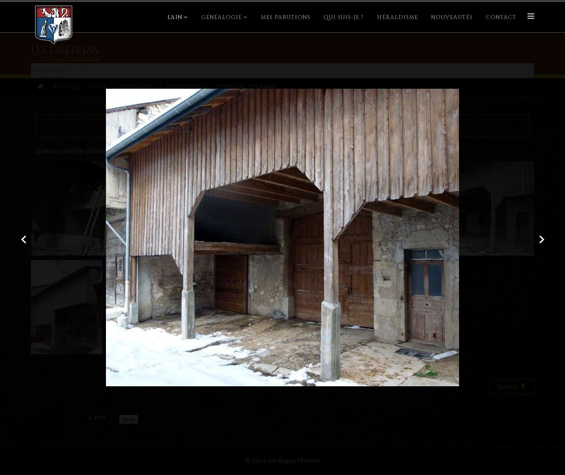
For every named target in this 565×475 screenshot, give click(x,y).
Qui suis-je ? (344, 17)
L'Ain (174, 17)
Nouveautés (452, 17)
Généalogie (221, 17)
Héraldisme (397, 17)
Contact (501, 17)
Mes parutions (285, 17)
